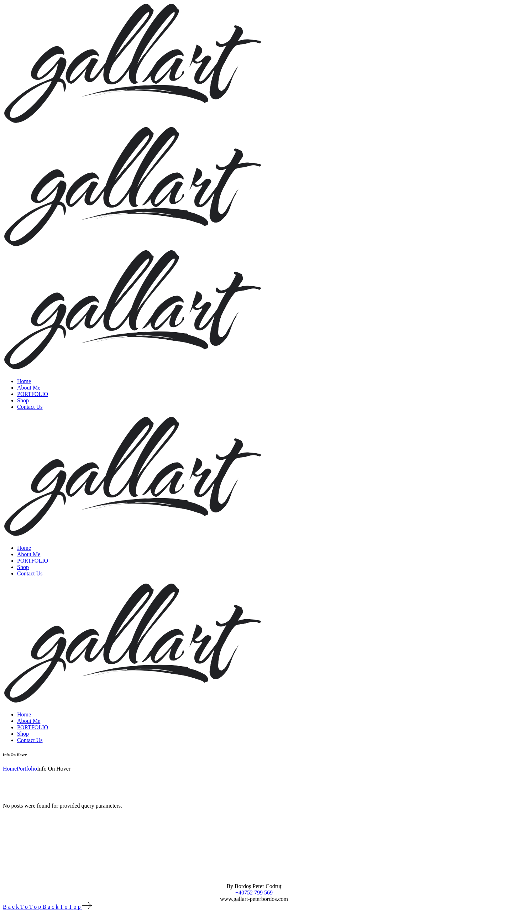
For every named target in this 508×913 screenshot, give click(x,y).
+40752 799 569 (254, 892)
